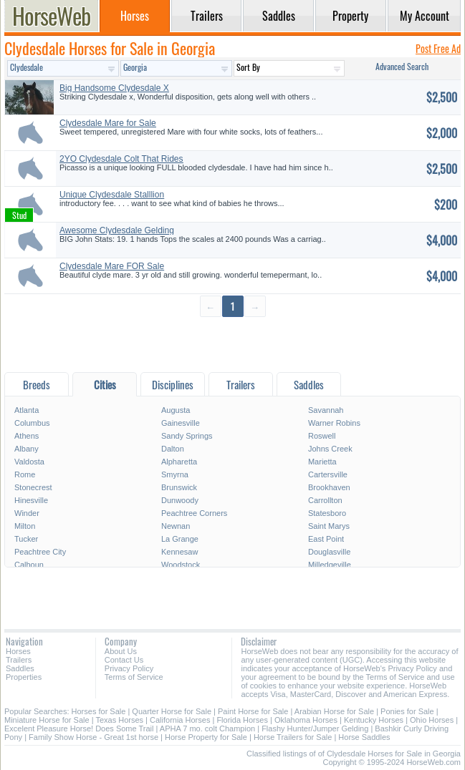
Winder (26, 513)
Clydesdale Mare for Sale (107, 123)
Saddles (20, 668)
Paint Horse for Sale (253, 711)
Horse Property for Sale (206, 737)
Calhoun (29, 564)
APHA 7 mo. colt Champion (207, 728)
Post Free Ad (438, 48)
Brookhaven (329, 487)
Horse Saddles (364, 737)
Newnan (175, 526)
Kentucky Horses (373, 720)
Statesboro (327, 513)
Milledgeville (329, 564)
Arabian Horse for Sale (334, 711)
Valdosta (29, 461)
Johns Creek (330, 448)
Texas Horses (119, 720)
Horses (18, 651)
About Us (121, 651)
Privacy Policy (129, 668)
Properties (24, 677)
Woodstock (180, 564)
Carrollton (325, 500)
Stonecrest (33, 487)
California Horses (180, 720)
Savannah (326, 410)
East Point (326, 539)
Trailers (19, 660)
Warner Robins (334, 423)
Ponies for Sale (407, 711)
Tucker (26, 539)
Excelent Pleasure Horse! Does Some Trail (78, 728)
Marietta (322, 461)
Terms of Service (134, 677)
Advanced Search (401, 66)
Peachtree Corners (194, 513)
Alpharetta (179, 461)
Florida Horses (242, 720)
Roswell (322, 436)
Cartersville (327, 474)
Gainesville (180, 423)
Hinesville (31, 500)
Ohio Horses (432, 720)
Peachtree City (40, 551)
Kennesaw (179, 551)
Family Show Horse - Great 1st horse (93, 737)
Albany (26, 448)
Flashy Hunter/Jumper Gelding (315, 728)
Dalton (172, 448)
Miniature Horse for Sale (47, 720)
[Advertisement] (232, 343)
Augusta (175, 410)
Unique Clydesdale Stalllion (111, 195)
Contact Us (124, 660)
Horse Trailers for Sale (293, 737)
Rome (24, 474)
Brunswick (179, 487)
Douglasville (329, 551)
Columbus (32, 423)
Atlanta (26, 410)
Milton (24, 526)
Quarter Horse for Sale (171, 711)
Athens (26, 436)
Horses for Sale (99, 711)
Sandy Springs (187, 436)
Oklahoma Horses (305, 720)
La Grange (179, 539)
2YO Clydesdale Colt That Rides (121, 159)
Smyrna (174, 474)
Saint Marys (329, 526)
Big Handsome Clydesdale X (114, 88)
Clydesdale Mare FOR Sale (111, 266)
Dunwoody (179, 500)
